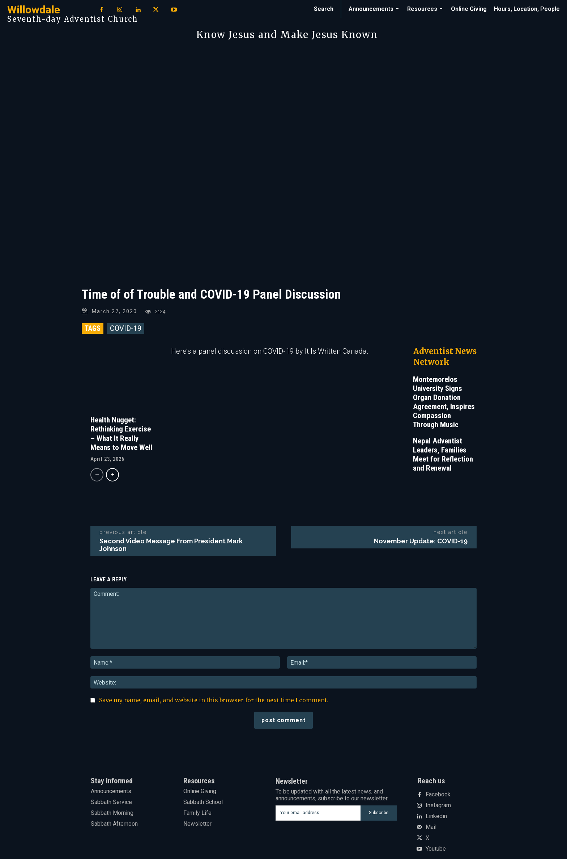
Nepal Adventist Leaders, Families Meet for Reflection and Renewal (443, 454)
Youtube (436, 849)
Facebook (438, 794)
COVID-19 (125, 328)
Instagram (438, 805)
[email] (318, 813)
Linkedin (436, 816)
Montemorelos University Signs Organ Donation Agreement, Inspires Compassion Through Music (444, 402)
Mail (431, 827)
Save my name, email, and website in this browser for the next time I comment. (213, 700)
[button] (323, 9)
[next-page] (112, 474)
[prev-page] (96, 474)
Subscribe (378, 812)
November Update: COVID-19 (421, 541)
